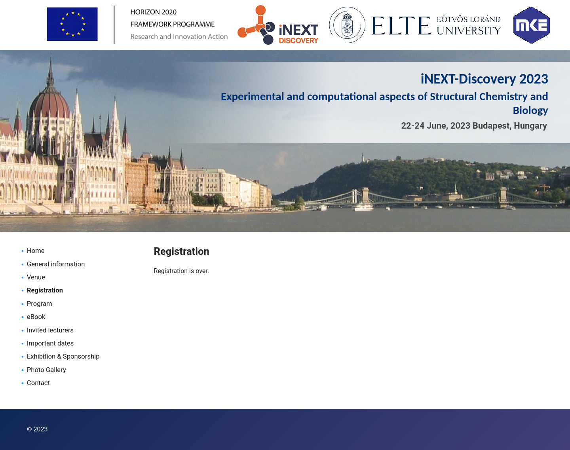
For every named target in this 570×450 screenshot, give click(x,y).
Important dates (50, 343)
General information (56, 264)
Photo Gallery (46, 370)
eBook (36, 317)
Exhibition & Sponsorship (63, 356)
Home (36, 250)
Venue (36, 277)
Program (39, 304)
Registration (45, 290)
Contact (38, 383)
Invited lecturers (50, 330)
